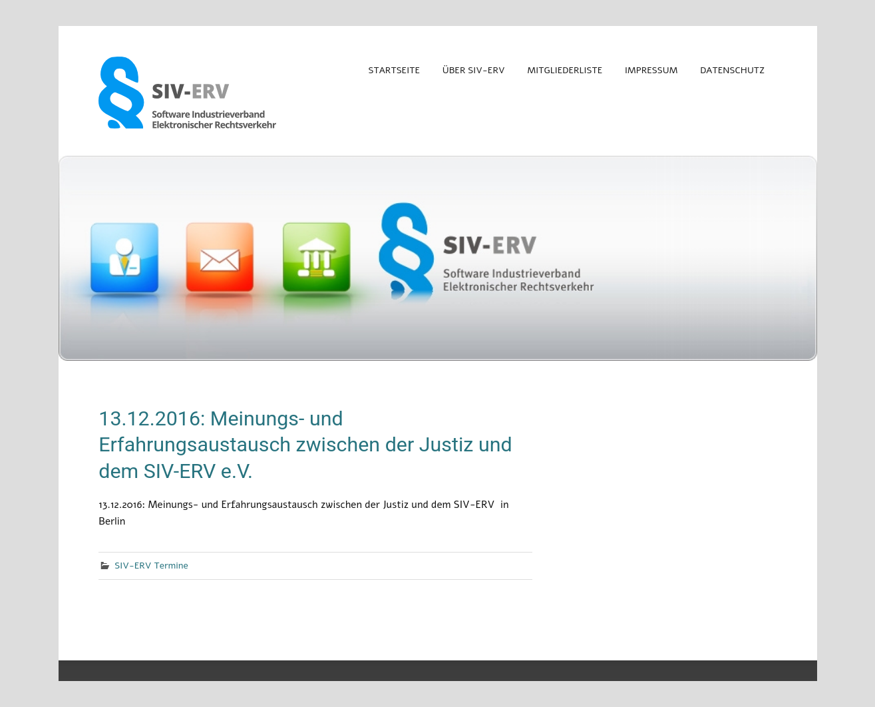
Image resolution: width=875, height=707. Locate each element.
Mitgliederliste (565, 70)
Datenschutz (732, 70)
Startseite (393, 70)
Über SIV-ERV (473, 70)
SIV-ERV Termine (151, 565)
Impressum (651, 70)
